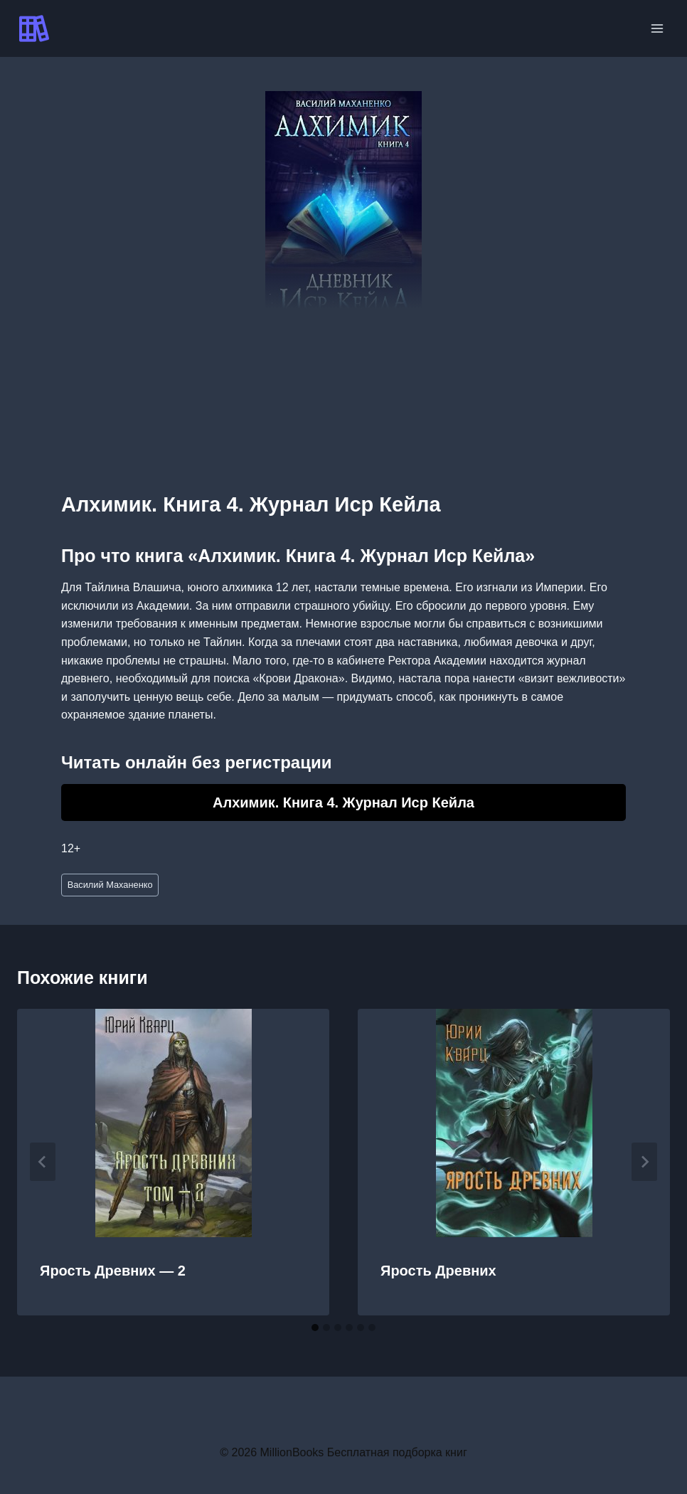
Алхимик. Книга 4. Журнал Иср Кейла (343, 802)
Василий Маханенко (110, 884)
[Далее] (644, 1162)
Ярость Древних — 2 (113, 1270)
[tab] (315, 1327)
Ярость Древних (438, 1270)
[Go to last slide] (42, 1162)
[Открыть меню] (657, 28)
